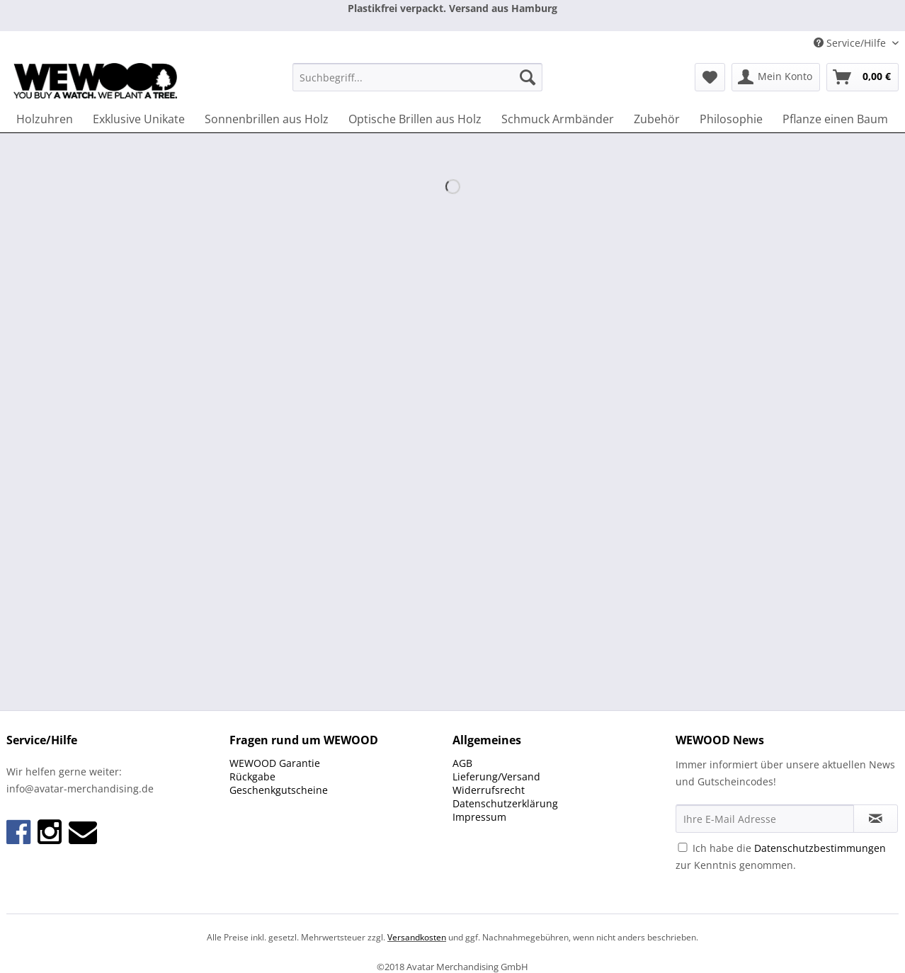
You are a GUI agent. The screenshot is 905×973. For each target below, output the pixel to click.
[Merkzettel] (710, 77)
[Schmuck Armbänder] (557, 119)
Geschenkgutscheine (278, 790)
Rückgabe (252, 776)
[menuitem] (417, 84)
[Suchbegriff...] (417, 77)
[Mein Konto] (776, 77)
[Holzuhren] (44, 119)
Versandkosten (416, 937)
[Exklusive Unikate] (139, 119)
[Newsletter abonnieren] (875, 818)
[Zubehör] (657, 119)
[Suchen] (527, 77)
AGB (462, 763)
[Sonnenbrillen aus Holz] (266, 119)
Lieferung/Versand (496, 776)
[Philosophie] (731, 119)
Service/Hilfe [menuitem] (851, 43)
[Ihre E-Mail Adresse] (765, 818)
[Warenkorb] (862, 77)
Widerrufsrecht (488, 790)
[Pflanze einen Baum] (835, 119)
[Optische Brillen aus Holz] (414, 119)
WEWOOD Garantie (274, 763)
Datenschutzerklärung (505, 803)
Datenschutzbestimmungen (820, 848)
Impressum (479, 817)
